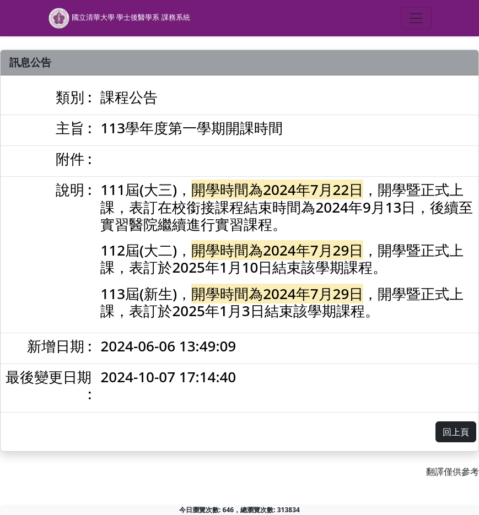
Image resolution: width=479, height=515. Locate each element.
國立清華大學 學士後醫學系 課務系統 (119, 18)
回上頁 (456, 432)
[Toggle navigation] (416, 18)
